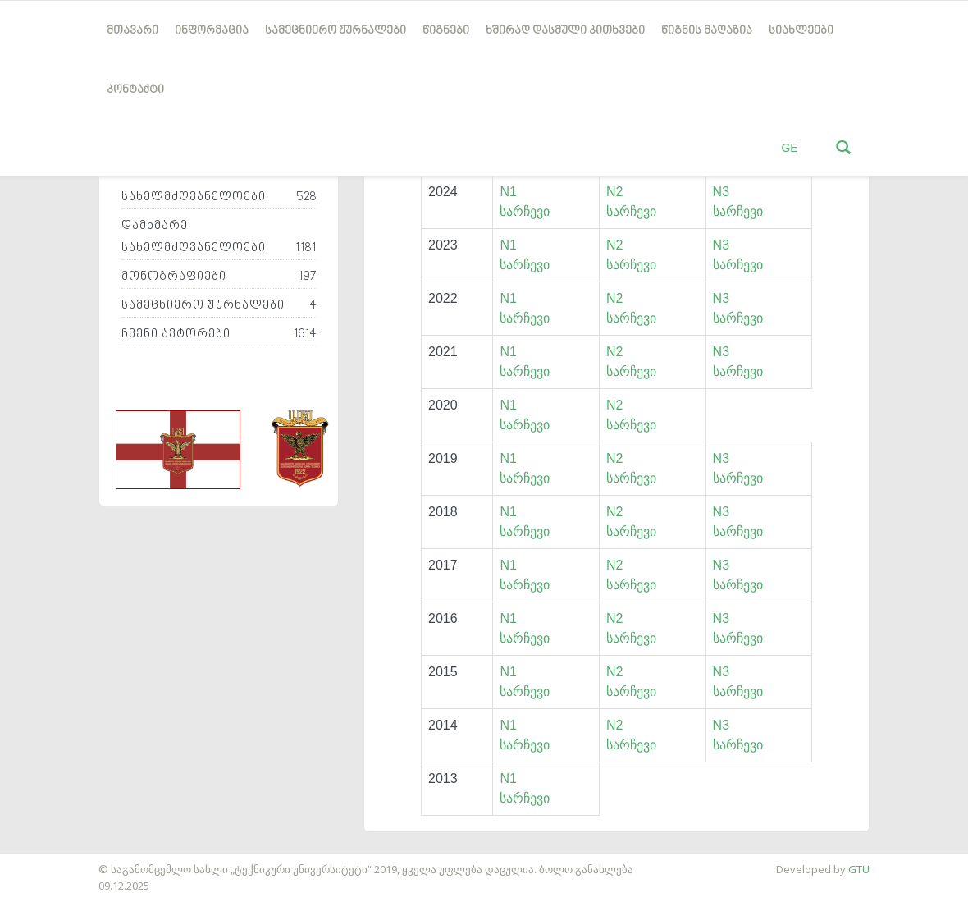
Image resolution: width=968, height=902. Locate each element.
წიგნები (445, 31)
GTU (859, 869)
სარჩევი (525, 211)
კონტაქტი (135, 90)
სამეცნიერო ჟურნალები (335, 31)
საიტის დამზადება (48, 861)
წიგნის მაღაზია (706, 31)
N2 (614, 192)
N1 (508, 192)
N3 (721, 192)
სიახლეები (801, 31)
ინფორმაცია (212, 31)
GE (789, 147)
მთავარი (132, 31)
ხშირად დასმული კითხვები (565, 31)
